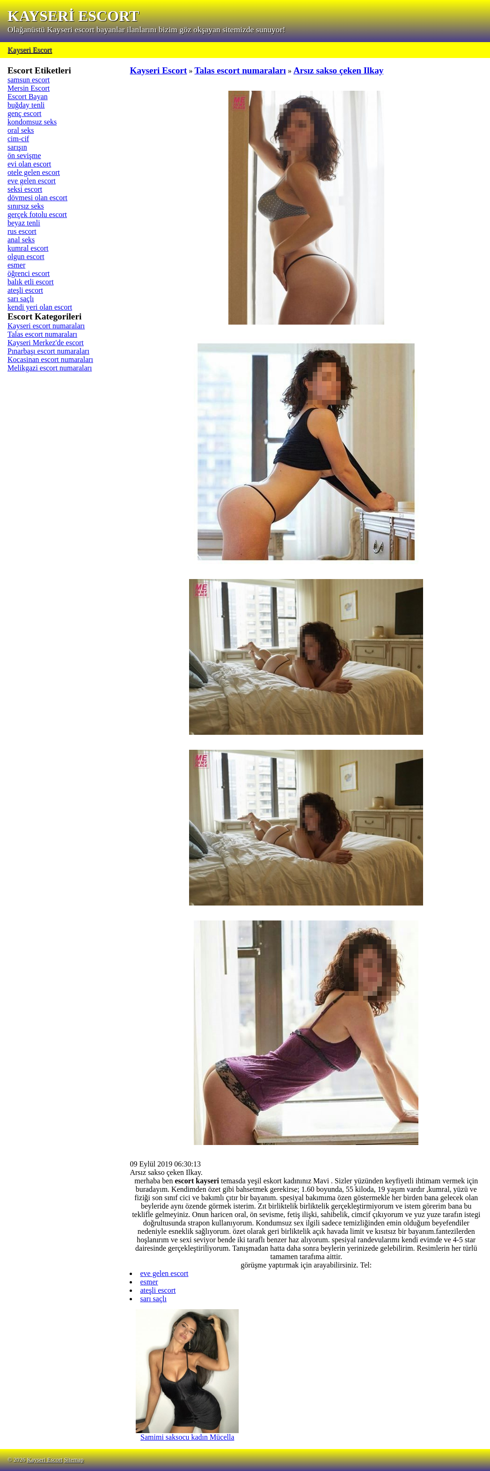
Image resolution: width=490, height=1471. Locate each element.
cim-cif (18, 139)
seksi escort (24, 189)
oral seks (20, 130)
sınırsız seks (25, 206)
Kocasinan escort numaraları (50, 359)
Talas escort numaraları (42, 334)
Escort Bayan (27, 97)
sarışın (17, 147)
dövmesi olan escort (37, 198)
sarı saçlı (20, 299)
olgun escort (25, 257)
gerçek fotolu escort (37, 214)
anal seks (21, 240)
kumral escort (28, 248)
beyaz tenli (23, 223)
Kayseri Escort (29, 50)
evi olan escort (29, 164)
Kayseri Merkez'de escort (45, 343)
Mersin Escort (28, 88)
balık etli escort (30, 282)
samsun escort (28, 80)
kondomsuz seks (32, 122)
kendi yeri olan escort (39, 307)
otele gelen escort (33, 172)
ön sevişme (24, 155)
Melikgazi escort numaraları (49, 368)
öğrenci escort (28, 273)
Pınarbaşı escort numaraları (48, 351)
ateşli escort (25, 290)
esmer (16, 265)
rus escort (22, 231)
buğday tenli (26, 105)
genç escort (24, 113)
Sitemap (74, 1460)
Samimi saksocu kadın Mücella (187, 1434)
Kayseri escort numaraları (46, 326)
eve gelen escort (31, 181)
